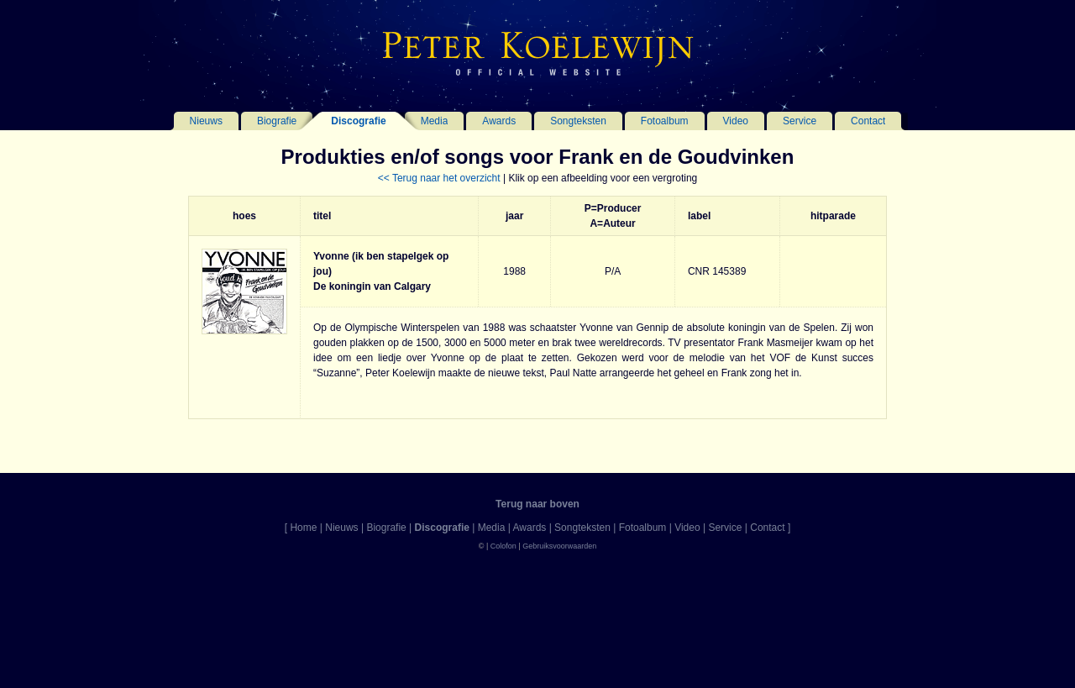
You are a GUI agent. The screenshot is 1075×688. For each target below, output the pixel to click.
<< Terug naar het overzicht (439, 178)
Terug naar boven (537, 504)
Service (799, 121)
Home (303, 527)
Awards (499, 121)
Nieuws (206, 121)
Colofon (503, 546)
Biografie (276, 121)
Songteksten (578, 121)
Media (434, 121)
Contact (868, 121)
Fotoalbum (665, 121)
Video (735, 121)
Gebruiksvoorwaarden (559, 546)
